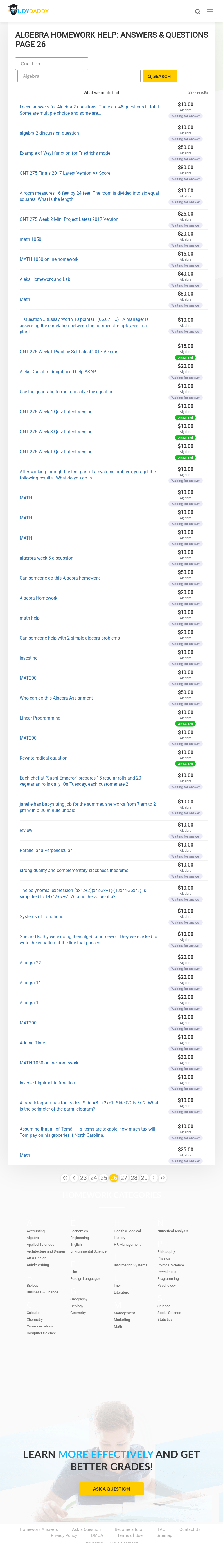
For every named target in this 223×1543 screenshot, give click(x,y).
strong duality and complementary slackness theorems (74, 855)
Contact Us (190, 1514)
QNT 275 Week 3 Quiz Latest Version (56, 417)
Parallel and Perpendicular (46, 835)
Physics (163, 1244)
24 (93, 1163)
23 (83, 1163)
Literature (121, 1278)
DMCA (97, 1520)
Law (117, 1271)
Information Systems (130, 1250)
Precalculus (166, 1257)
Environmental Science (88, 1237)
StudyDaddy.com (125, 1529)
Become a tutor (129, 1514)
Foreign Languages (85, 1264)
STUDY (38, 11)
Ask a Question (111, 1474)
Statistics (165, 1305)
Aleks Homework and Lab (45, 264)
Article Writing (38, 1250)
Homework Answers (39, 1514)
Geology (76, 1291)
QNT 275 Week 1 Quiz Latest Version (56, 437)
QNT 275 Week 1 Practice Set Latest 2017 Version (69, 337)
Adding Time (32, 1028)
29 (144, 1163)
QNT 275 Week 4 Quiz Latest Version (56, 397)
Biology (32, 1271)
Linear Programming (40, 703)
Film (73, 1257)
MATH (26, 483)
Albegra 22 (30, 948)
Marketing (122, 1305)
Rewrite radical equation (43, 743)
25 (103, 1163)
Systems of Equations (41, 902)
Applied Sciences (40, 1230)
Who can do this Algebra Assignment (56, 683)
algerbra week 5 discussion (46, 543)
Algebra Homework (38, 583)
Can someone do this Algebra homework (60, 563)
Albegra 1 (29, 988)
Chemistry (35, 1305)
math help (30, 603)
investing (29, 643)
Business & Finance (42, 1277)
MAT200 (28, 663)
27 (124, 1163)
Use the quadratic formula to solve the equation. (67, 377)
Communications (40, 1311)
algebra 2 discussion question (49, 118)
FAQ (161, 1514)
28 (134, 1163)
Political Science (170, 1250)
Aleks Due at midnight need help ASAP (58, 357)
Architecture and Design (46, 1237)
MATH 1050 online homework (49, 244)
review (26, 815)
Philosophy (166, 1237)
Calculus (33, 1298)
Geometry (78, 1298)
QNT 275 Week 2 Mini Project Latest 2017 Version (69, 204)
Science (163, 1291)
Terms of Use (130, 1520)
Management (124, 1298)
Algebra (33, 1223)
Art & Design (36, 1243)
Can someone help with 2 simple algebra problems (70, 623)
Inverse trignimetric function (47, 1068)
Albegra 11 (30, 968)
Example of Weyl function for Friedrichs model (65, 138)
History (119, 1223)
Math (25, 284)
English (76, 1230)
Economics (79, 1216)
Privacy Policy (64, 1520)
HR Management (127, 1230)
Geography (78, 1284)
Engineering (79, 1223)
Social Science (169, 1298)
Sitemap (164, 1520)
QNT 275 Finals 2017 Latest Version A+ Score (65, 158)
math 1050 (30, 224)
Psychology (166, 1271)
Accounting (36, 1216)
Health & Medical (127, 1216)
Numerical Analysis (172, 1216)
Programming (168, 1264)
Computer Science (41, 1318)
